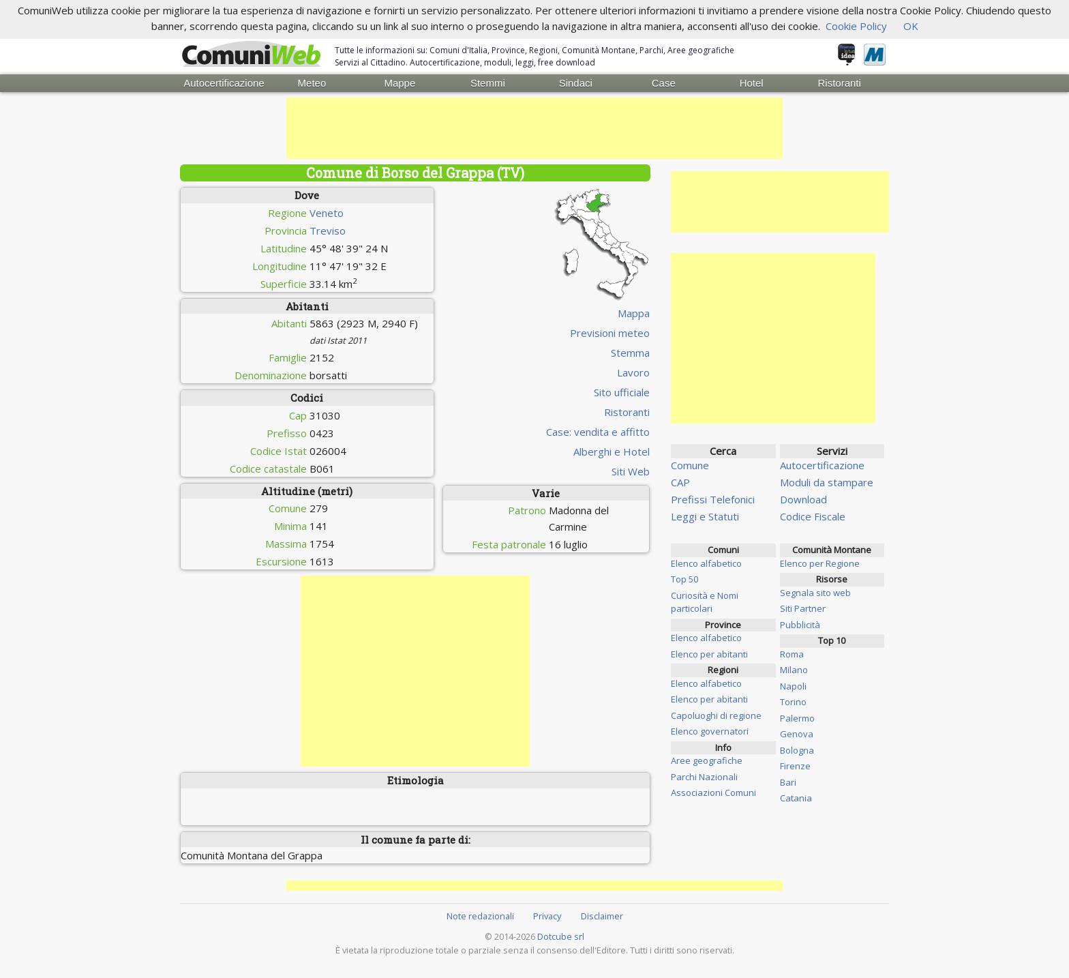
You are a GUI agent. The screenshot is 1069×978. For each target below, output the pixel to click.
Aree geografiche (706, 760)
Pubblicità (800, 625)
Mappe (399, 83)
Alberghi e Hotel (611, 451)
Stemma (630, 352)
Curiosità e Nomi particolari (704, 602)
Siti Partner (803, 608)
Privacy (547, 916)
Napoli (793, 686)
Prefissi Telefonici (713, 499)
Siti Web (631, 471)
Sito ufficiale (622, 392)
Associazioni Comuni (713, 792)
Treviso (328, 230)
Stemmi (487, 83)
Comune (690, 465)
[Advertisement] (534, 128)
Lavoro (633, 372)
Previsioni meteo (610, 333)
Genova (796, 734)
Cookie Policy (856, 26)
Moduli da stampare (826, 482)
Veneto (327, 213)
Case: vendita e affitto (598, 432)
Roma (792, 654)
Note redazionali (480, 916)
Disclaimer (602, 916)
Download (803, 499)
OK (910, 26)
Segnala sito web (815, 593)
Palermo (797, 718)
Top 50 (684, 579)
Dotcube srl (560, 936)
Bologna (797, 750)
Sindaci (575, 83)
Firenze (795, 766)
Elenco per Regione (820, 563)
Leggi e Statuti (705, 516)
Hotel (752, 83)
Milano (794, 670)
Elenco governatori (710, 731)
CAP (680, 482)
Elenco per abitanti (709, 654)
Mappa (634, 313)
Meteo (312, 83)
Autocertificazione (223, 83)
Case (664, 83)
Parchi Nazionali (704, 777)
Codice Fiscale (812, 516)
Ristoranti (838, 83)
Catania (796, 798)
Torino (793, 702)
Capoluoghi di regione (716, 715)
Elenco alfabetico (706, 563)
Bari (788, 782)
